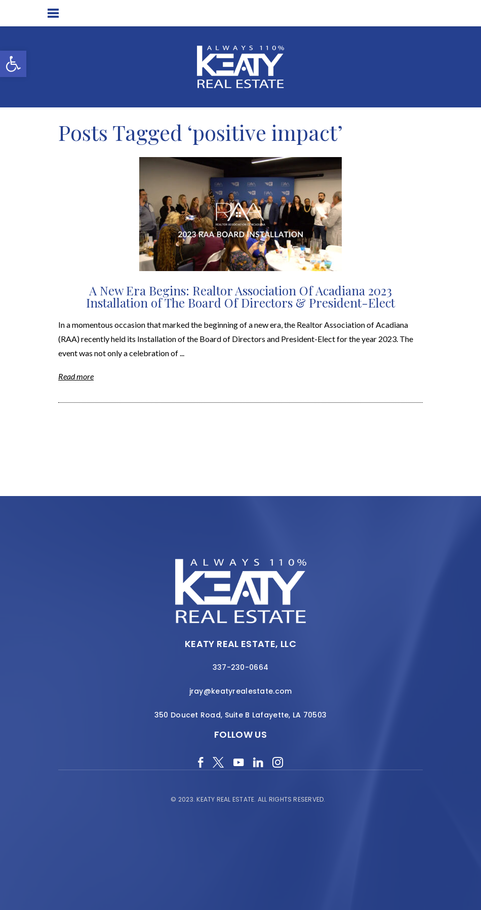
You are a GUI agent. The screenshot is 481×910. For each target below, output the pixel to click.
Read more (76, 376)
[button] (13, 64)
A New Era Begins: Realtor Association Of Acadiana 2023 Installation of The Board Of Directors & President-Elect (240, 296)
